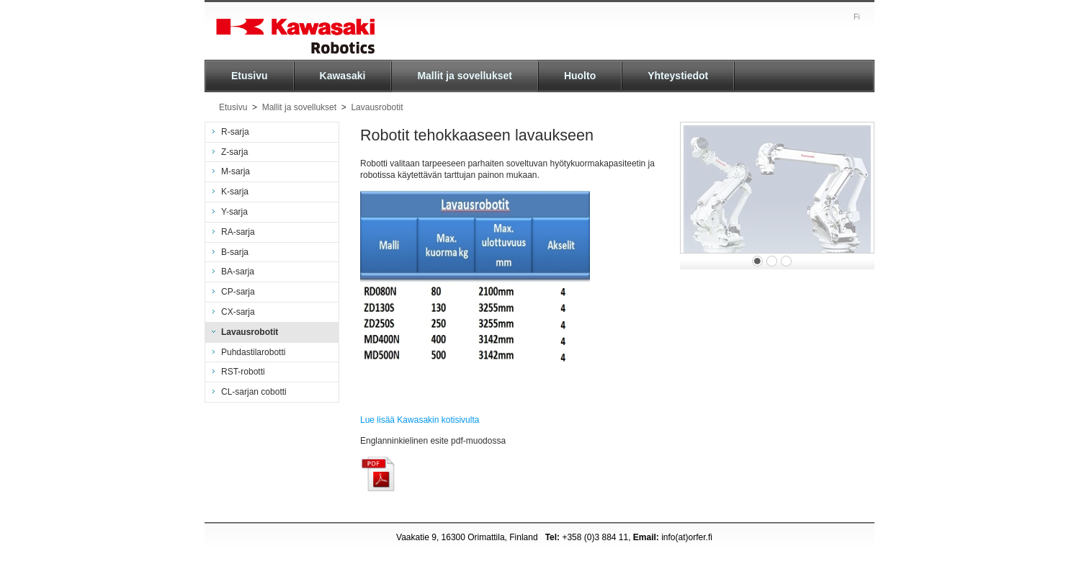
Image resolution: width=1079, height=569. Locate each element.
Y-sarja (234, 212)
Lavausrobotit (377, 107)
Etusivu (249, 75)
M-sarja (235, 171)
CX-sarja (238, 312)
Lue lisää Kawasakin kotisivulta (419, 420)
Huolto (580, 75)
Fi (857, 16)
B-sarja (235, 252)
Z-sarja (234, 152)
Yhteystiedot (678, 75)
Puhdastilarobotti (253, 352)
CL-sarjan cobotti (254, 392)
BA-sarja (237, 271)
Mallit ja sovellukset (464, 75)
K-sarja (235, 192)
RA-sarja (238, 232)
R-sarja (235, 132)
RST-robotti (243, 372)
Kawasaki (343, 75)
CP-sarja (238, 292)
